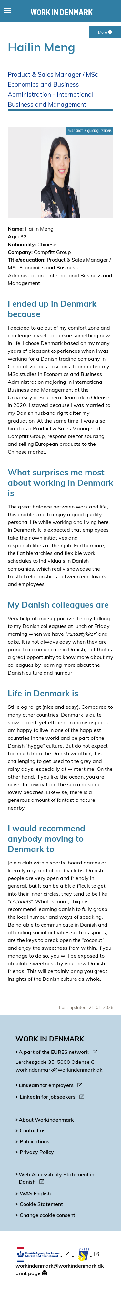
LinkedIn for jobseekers (53, 1098)
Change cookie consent (47, 1215)
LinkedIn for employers (52, 1086)
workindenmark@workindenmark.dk (59, 1265)
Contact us (32, 1130)
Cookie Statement (41, 1204)
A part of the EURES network (59, 1053)
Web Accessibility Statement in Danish (56, 1179)
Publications (34, 1141)
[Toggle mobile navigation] (7, 11)
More (105, 32)
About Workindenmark (46, 1119)
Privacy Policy (37, 1152)
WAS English (35, 1193)
